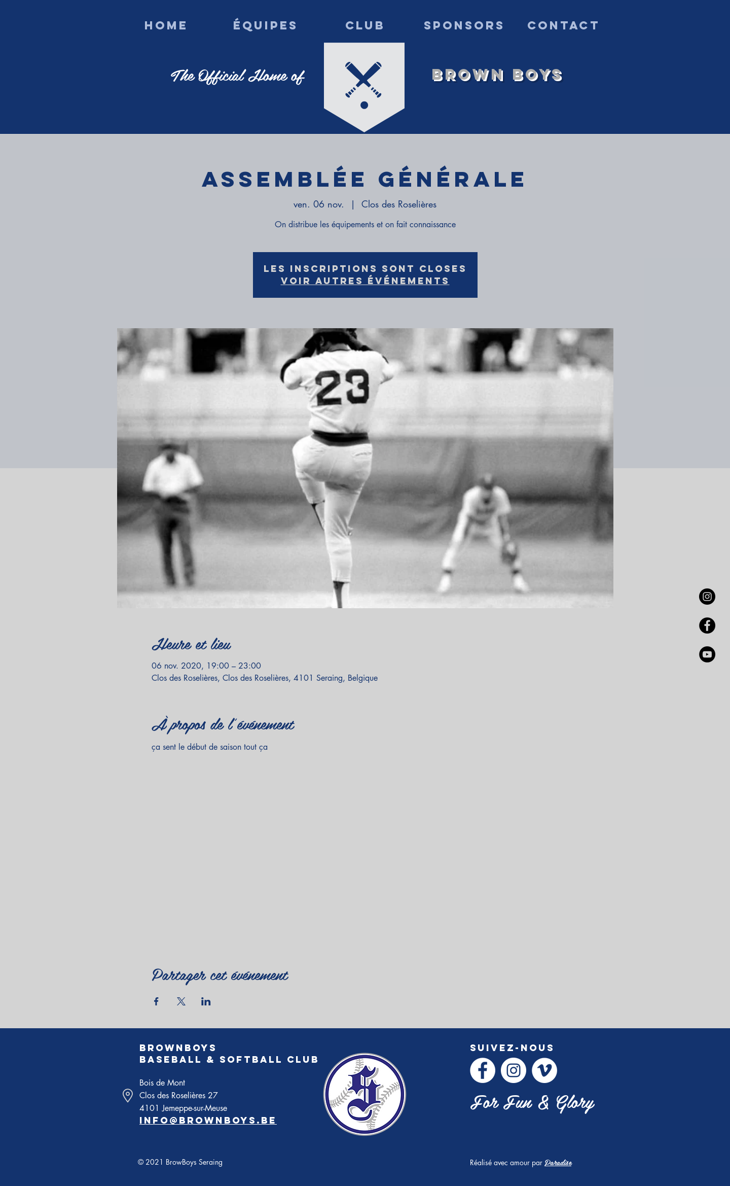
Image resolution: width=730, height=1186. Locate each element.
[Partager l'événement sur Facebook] (156, 1001)
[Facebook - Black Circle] (707, 625)
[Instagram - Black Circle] (707, 596)
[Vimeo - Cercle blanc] (544, 1070)
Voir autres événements (365, 281)
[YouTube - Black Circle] (707, 654)
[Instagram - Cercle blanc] (513, 1070)
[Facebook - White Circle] (482, 1070)
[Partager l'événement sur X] (181, 1001)
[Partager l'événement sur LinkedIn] (206, 1001)
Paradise (557, 1162)
